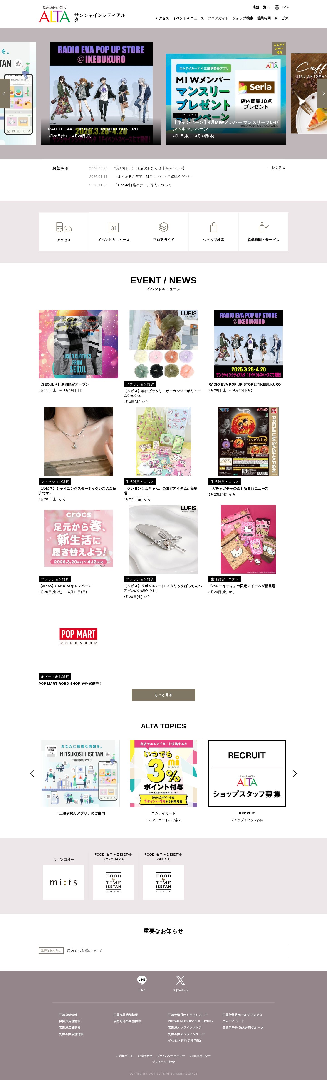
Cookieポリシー (200, 1055)
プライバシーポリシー (171, 1055)
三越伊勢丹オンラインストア (188, 1015)
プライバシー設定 (163, 1062)
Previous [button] (5, 93)
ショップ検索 (243, 18)
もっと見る (163, 695)
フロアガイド (219, 18)
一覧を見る (277, 168)
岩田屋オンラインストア (185, 1027)
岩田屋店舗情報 (70, 1027)
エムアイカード (233, 1021)
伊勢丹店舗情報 (70, 1021)
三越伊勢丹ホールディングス (243, 1015)
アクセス (162, 18)
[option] (101, 93)
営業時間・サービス (273, 18)
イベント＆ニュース (189, 18)
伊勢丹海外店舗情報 (127, 1021)
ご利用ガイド (124, 1055)
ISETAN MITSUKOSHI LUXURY (191, 1021)
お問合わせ (145, 1055)
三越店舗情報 (68, 1015)
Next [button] (322, 93)
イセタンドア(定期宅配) (184, 1040)
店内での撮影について (84, 950)
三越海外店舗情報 (126, 1015)
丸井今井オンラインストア (186, 1034)
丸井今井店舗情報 (71, 1034)
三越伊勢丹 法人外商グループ (243, 1027)
